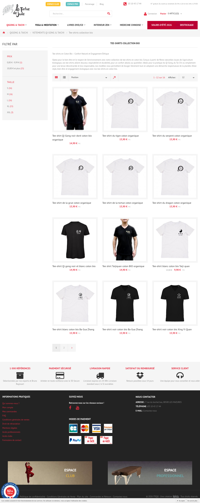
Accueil (3, 32)
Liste (64, 77)
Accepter (181, 501)
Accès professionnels (11, 432)
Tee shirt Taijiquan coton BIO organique (123, 266)
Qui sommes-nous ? (10, 403)
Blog (102, 4)
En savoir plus (192, 501)
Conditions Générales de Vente (61, 496)
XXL (10, 112)
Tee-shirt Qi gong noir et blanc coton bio (73, 266)
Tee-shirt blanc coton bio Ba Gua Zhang (73, 329)
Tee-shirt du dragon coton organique (171, 202)
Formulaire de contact (11, 440)
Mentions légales (9, 428)
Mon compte (7, 407)
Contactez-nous (150, 410)
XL (10, 106)
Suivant (72, 348)
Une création (169, 496)
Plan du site (82, 496)
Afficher (171, 77)
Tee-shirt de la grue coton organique (71, 202)
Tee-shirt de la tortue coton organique (122, 202)
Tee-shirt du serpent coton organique (172, 135)
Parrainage (89, 4)
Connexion (152, 13)
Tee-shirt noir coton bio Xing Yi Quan (172, 329)
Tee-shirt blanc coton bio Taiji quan (171, 266)
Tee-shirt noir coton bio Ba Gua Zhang (122, 329)
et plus (15, 68)
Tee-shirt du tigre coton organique (120, 135)
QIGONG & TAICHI (19, 32)
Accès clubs (7, 436)
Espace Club (53, 4)
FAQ (4, 415)
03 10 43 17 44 (134, 3)
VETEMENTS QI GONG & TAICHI (48, 32)
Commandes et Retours (100, 496)
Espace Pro (72, 4)
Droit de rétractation (11, 423)
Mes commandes (9, 411)
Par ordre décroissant (114, 77)
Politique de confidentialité (32, 496)
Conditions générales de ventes (15, 419)
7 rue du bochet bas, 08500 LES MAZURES (163, 402)
